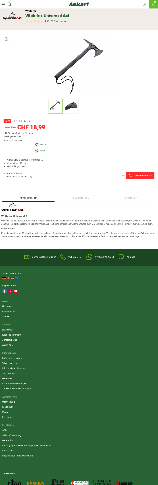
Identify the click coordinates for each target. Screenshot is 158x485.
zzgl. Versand (29, 133)
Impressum (60, 329)
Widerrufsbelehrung (64, 311)
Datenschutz (61, 316)
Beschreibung (29, 189)
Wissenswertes (10, 311)
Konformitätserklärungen (15, 331)
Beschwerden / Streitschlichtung (70, 335)
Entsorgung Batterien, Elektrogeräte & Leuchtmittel (73, 323)
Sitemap (59, 289)
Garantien (8, 326)
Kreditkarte (112, 311)
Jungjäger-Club (114, 289)
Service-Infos (9, 321)
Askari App (112, 294)
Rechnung (111, 321)
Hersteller (130, 189)
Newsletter (112, 279)
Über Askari (60, 279)
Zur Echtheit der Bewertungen (17, 336)
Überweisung (113, 306)
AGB (57, 306)
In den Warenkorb (114, 163)
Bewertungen (80, 189)
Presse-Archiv (61, 284)
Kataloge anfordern (116, 284)
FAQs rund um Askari (13, 306)
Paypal (110, 316)
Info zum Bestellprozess (14, 316)
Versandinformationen (38, 453)
